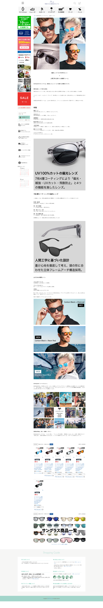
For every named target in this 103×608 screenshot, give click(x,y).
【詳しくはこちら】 (67, 566)
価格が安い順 (41, 444)
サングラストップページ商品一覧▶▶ (59, 544)
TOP (35, 15)
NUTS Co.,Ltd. (50, 598)
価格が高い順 (46, 444)
